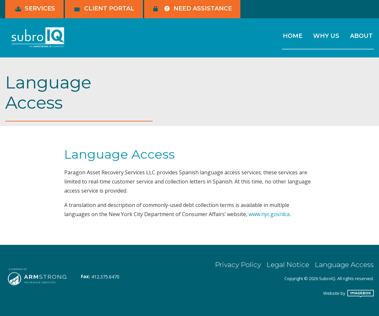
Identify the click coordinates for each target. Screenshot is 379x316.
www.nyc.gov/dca (269, 214)
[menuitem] (292, 39)
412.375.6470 (105, 277)
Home (292, 36)
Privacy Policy (238, 265)
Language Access (344, 265)
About (361, 36)
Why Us (326, 36)
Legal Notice (287, 265)
